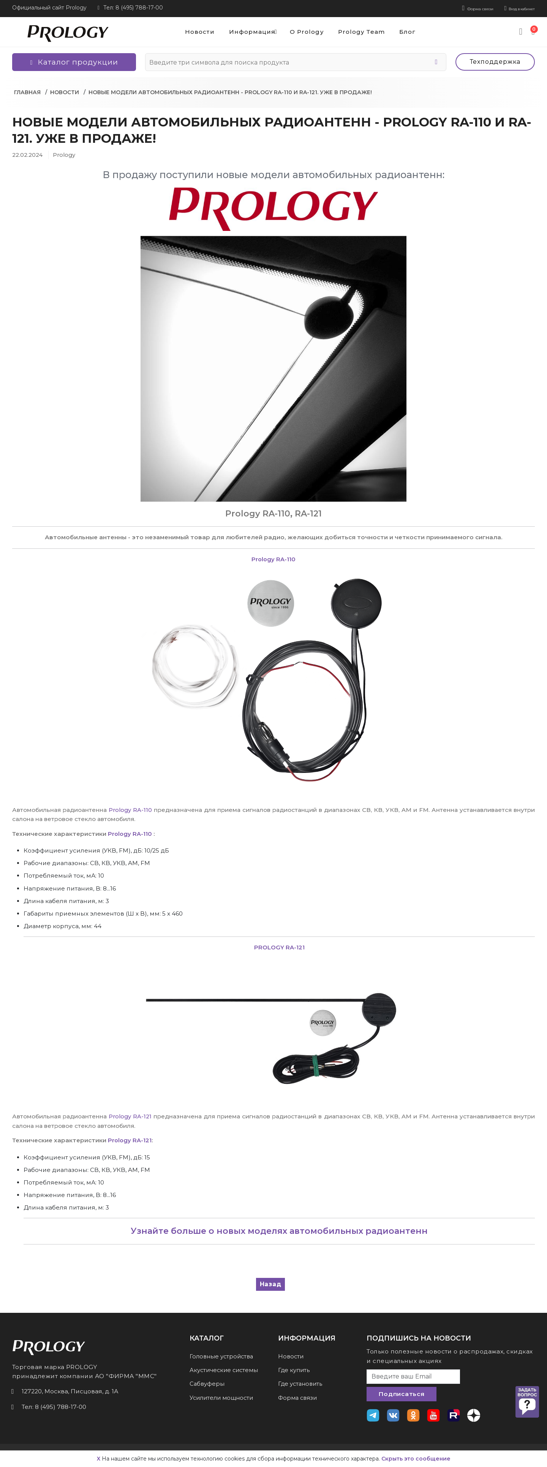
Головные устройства (223, 1354)
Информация (250, 30)
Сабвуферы (208, 1382)
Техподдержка (495, 60)
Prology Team (362, 30)
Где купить (294, 1368)
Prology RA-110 (131, 808)
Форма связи (452, 7)
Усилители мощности (223, 1396)
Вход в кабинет (511, 7)
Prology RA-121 (131, 1115)
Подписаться (401, 1392)
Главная (27, 90)
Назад (270, 1282)
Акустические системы (226, 1368)
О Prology (303, 30)
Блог (412, 30)
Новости (189, 30)
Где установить (301, 1382)
